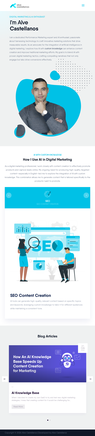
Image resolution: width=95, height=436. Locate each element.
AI (13, 387)
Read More (18, 406)
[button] (90, 379)
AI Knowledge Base (25, 393)
